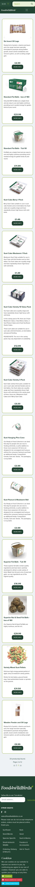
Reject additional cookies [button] (11, 880)
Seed (21, 834)
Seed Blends (8, 834)
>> (21, 765)
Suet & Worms (25, 838)
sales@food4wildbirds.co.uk (12, 816)
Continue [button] (7, 876)
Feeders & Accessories (24, 843)
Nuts (21, 830)
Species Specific (9, 838)
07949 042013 (7, 808)
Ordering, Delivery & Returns (10, 850)
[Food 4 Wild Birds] (8, 9)
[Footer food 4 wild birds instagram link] (5, 812)
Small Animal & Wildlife (8, 843)
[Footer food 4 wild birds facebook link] (2, 812)
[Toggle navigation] (26, 10)
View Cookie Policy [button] (10, 883)
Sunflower (7, 830)
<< (14, 765)
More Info (17, 67)
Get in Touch (24, 849)
